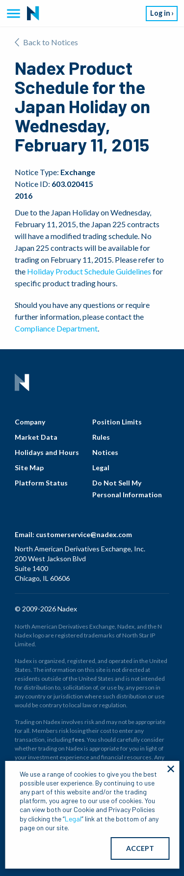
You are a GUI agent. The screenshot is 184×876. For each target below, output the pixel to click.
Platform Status (41, 483)
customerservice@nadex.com (84, 534)
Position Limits (117, 422)
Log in (160, 13)
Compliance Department (56, 328)
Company (30, 422)
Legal (100, 467)
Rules (101, 437)
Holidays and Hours (47, 452)
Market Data (36, 437)
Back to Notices (46, 42)
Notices (105, 452)
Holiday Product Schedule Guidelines (89, 271)
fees (78, 739)
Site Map (29, 467)
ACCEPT (140, 848)
